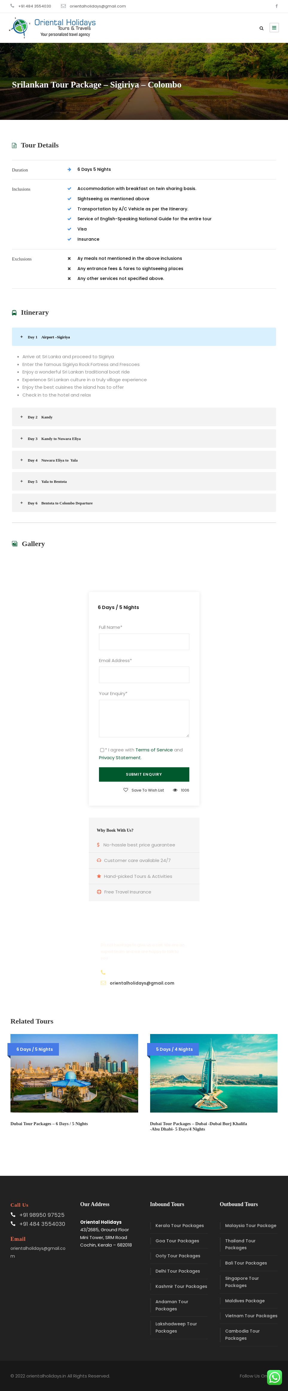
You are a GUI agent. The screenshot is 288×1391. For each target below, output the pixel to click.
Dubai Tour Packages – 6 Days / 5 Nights (49, 1123)
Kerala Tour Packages (180, 1226)
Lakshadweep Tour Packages (176, 1327)
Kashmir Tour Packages (181, 1286)
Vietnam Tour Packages (251, 1316)
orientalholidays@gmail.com (98, 6)
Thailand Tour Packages (240, 1244)
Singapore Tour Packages (242, 1281)
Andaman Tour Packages (172, 1305)
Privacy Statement (120, 757)
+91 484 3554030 (34, 6)
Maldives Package (245, 1301)
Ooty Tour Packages (178, 1256)
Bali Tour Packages (246, 1263)
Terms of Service (154, 750)
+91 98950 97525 (42, 1215)
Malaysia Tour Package (250, 1226)
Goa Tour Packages (177, 1241)
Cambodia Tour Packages (242, 1334)
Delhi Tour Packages (178, 1271)
